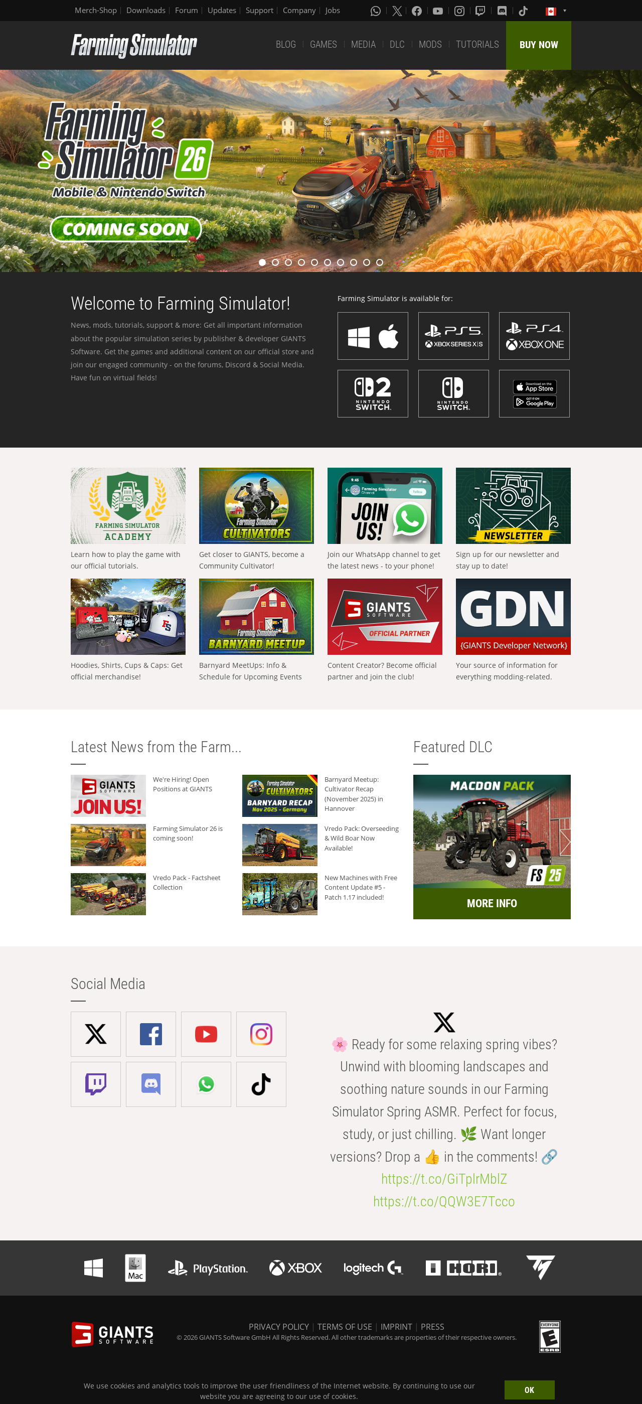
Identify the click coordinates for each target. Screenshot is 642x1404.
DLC (397, 44)
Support (259, 10)
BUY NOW (539, 45)
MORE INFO (492, 903)
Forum (186, 10)
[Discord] (503, 10)
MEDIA (363, 44)
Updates (222, 10)
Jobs (333, 10)
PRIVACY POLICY (279, 1326)
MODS (430, 44)
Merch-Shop (96, 10)
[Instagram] (460, 10)
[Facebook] (418, 10)
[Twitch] (481, 10)
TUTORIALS (477, 44)
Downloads (146, 10)
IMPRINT (396, 1326)
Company (299, 10)
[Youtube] (439, 10)
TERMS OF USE (344, 1326)
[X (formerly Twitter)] (397, 10)
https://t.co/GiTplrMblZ (444, 1179)
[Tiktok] (524, 10)
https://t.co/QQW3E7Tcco (444, 1201)
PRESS (432, 1326)
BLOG (286, 44)
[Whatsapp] (377, 10)
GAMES (323, 44)
